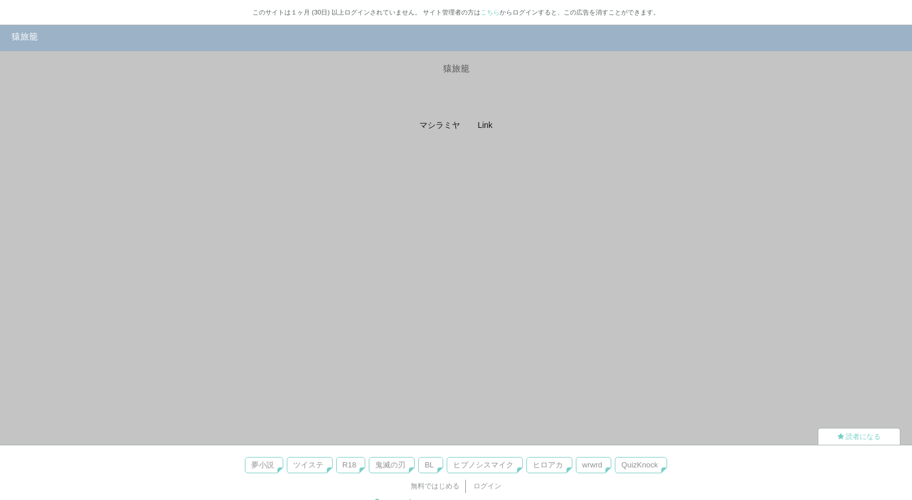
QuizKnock (639, 464)
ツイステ (308, 464)
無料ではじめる (435, 486)
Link (485, 125)
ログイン (487, 486)
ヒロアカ (548, 464)
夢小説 (262, 464)
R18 (350, 464)
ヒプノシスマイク (483, 464)
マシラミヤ (439, 125)
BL (429, 464)
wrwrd (592, 464)
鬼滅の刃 (390, 464)
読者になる (859, 437)
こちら (490, 12)
